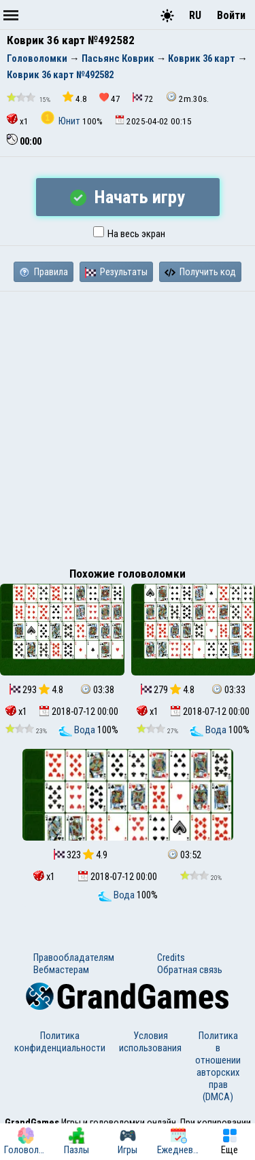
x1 (18, 119)
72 (143, 98)
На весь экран (129, 234)
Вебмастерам (61, 970)
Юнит (61, 121)
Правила (43, 272)
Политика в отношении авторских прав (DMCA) (218, 1066)
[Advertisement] (127, 425)
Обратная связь (189, 970)
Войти (231, 15)
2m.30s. (187, 97)
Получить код (200, 272)
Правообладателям (73, 957)
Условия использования (150, 1042)
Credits (171, 957)
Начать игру (127, 197)
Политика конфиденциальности (59, 1042)
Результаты (116, 272)
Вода (77, 730)
